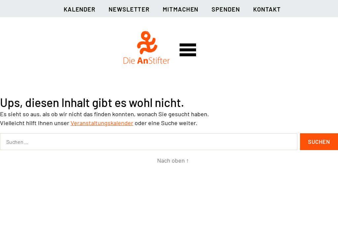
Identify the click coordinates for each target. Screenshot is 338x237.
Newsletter (129, 9)
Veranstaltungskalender (102, 122)
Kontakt (267, 9)
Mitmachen (180, 9)
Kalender (79, 9)
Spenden (226, 9)
